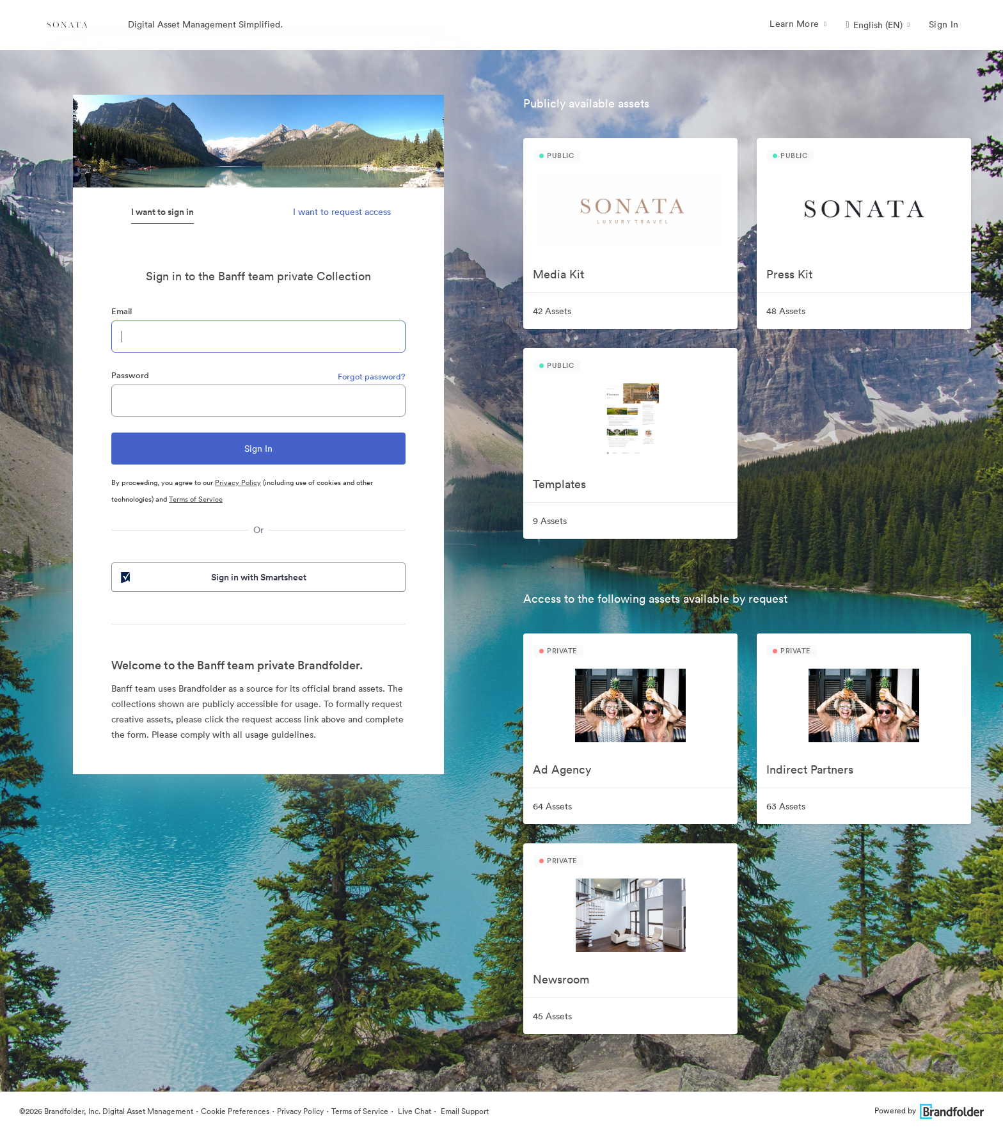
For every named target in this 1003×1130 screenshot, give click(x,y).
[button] (877, 25)
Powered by (929, 1110)
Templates (559, 484)
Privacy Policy (238, 482)
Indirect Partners (809, 769)
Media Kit (558, 274)
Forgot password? (372, 376)
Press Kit (789, 274)
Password (130, 375)
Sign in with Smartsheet (212, 577)
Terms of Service (196, 499)
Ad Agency (562, 769)
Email (121, 311)
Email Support (464, 1111)
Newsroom (561, 979)
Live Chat (413, 1111)
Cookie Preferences (235, 1111)
